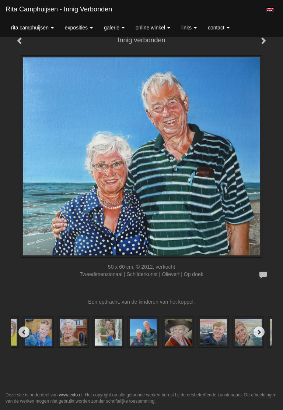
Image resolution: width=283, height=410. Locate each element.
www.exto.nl (71, 394)
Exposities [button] (79, 28)
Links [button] (189, 28)
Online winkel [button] (153, 28)
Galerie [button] (114, 28)
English (270, 9)
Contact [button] (219, 28)
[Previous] (23, 331)
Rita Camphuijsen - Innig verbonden (59, 9)
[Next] (259, 331)
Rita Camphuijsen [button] (32, 28)
